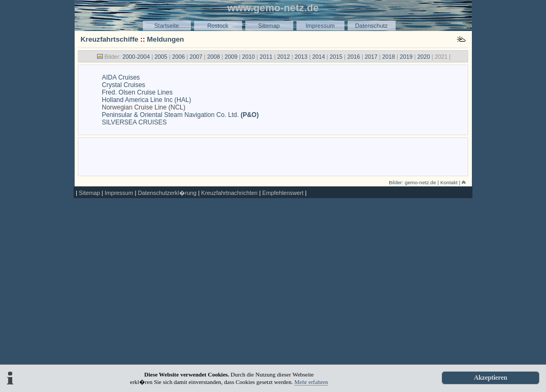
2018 (388, 56)
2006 (178, 56)
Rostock (218, 25)
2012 (283, 56)
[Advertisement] (273, 156)
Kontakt (449, 182)
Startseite (166, 25)
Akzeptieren (490, 377)
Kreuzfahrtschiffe (109, 39)
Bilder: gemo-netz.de (412, 182)
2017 (371, 56)
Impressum (320, 25)
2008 (213, 56)
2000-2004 (136, 56)
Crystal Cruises (123, 85)
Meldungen (165, 39)
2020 (423, 56)
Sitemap (268, 25)
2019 (406, 56)
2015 (336, 56)
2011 (266, 56)
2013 (301, 56)
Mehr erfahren (311, 382)
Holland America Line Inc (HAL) (146, 100)
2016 (353, 56)
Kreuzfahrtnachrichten (229, 193)
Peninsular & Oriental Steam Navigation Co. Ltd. (180, 115)
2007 (196, 56)
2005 (161, 56)
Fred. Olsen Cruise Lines (137, 92)
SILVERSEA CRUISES (134, 122)
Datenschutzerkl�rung (167, 193)
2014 (318, 56)
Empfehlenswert (282, 193)
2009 (230, 56)
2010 (248, 56)
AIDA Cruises (121, 77)
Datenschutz (371, 25)
